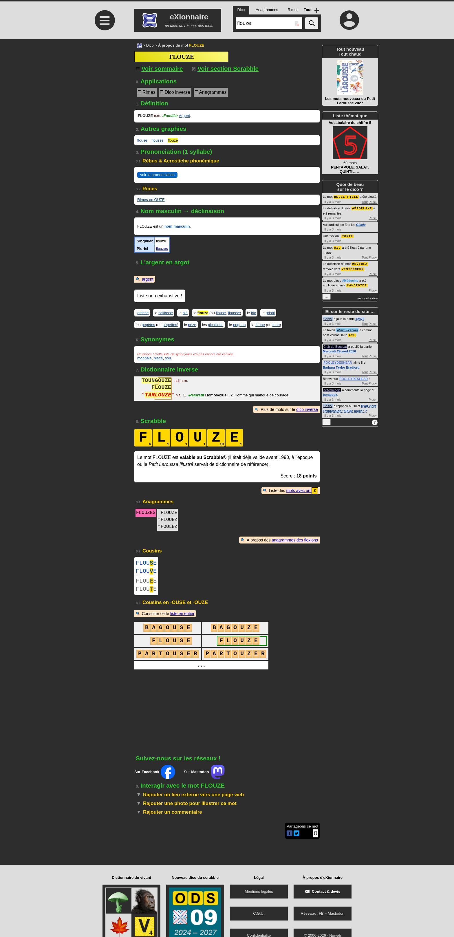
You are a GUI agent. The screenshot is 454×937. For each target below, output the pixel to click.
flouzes (162, 248)
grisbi (270, 313)
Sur (154, 776)
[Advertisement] (104, 88)
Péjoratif (196, 396)
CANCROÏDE (357, 283)
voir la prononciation (157, 175)
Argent (184, 116)
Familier (170, 116)
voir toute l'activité (367, 296)
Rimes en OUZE (151, 199)
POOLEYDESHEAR (337, 360)
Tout (365, 201)
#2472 (360, 317)
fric (253, 313)
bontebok (330, 392)
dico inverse (307, 409)
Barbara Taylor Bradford (341, 365)
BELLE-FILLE (346, 196)
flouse (142, 140)
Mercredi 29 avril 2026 (339, 349)
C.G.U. (259, 913)
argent (147, 279)
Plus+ (373, 201)
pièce (158, 358)
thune (260, 325)
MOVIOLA (359, 262)
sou (168, 358)
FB (321, 913)
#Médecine (350, 279)
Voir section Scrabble (225, 68)
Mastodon (336, 913)
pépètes (148, 325)
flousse (158, 140)
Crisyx (327, 317)
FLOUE (146, 563)
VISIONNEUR (353, 267)
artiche (143, 313)
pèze (192, 325)
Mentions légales (259, 891)
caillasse (165, 313)
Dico (150, 45)
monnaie (144, 358)
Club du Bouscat (335, 344)
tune (276, 325)
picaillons (215, 325)
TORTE (347, 235)
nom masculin (177, 226)
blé (185, 313)
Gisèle (361, 224)
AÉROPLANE (362, 208)
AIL (337, 246)
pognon (239, 325)
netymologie (331, 387)
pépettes (170, 325)
